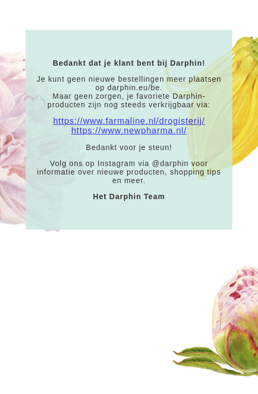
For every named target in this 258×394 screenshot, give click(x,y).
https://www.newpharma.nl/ (128, 130)
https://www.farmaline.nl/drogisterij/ (129, 120)
